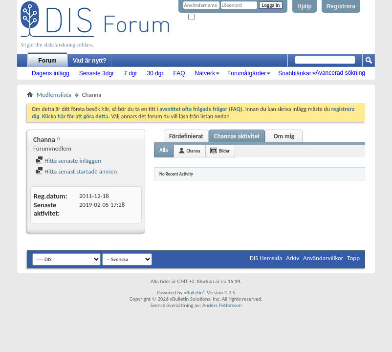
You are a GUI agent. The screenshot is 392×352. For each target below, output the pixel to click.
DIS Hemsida (266, 258)
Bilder (224, 151)
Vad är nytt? (90, 60)
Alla (163, 150)
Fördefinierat (186, 136)
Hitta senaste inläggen (68, 160)
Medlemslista (54, 94)
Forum (47, 60)
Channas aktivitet (237, 136)
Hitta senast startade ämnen (76, 171)
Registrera (341, 6)
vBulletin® (195, 292)
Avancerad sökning (340, 72)
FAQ (179, 73)
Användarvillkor (323, 258)
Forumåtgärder (246, 73)
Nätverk (205, 73)
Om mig (284, 136)
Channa (193, 151)
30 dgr (155, 73)
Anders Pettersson (222, 305)
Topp (353, 258)
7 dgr (130, 73)
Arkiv (292, 258)
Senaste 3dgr (96, 73)
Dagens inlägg (50, 73)
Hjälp (304, 6)
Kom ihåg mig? (208, 17)
